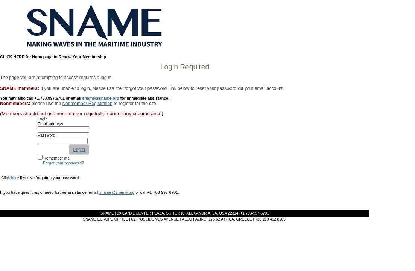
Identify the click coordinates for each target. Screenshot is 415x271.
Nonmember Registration (87, 103)
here (15, 177)
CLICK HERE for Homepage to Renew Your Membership (53, 57)
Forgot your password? (63, 163)
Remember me (56, 158)
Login (79, 149)
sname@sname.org (100, 98)
